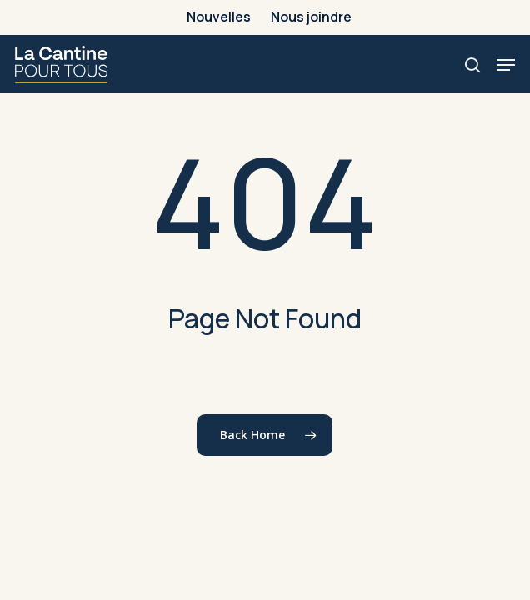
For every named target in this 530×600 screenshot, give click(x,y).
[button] (506, 65)
